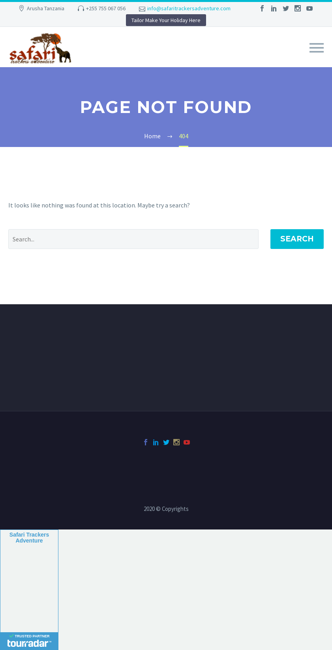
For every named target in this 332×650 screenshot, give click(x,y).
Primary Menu (316, 48)
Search (297, 238)
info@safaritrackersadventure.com (189, 8)
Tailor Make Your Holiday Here (166, 20)
